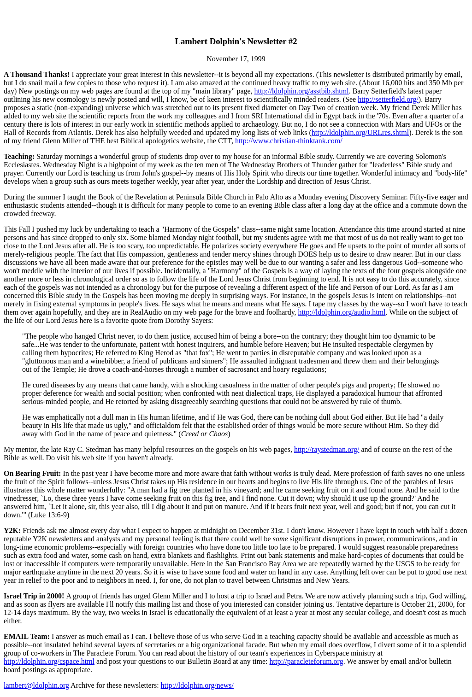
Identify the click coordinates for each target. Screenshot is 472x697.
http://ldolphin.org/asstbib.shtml (301, 91)
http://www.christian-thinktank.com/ (288, 141)
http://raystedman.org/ (326, 449)
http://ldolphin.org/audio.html (342, 312)
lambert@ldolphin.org (36, 685)
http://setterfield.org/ (388, 99)
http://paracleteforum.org (306, 661)
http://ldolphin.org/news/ (197, 685)
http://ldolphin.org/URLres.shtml (360, 132)
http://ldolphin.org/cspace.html (49, 661)
